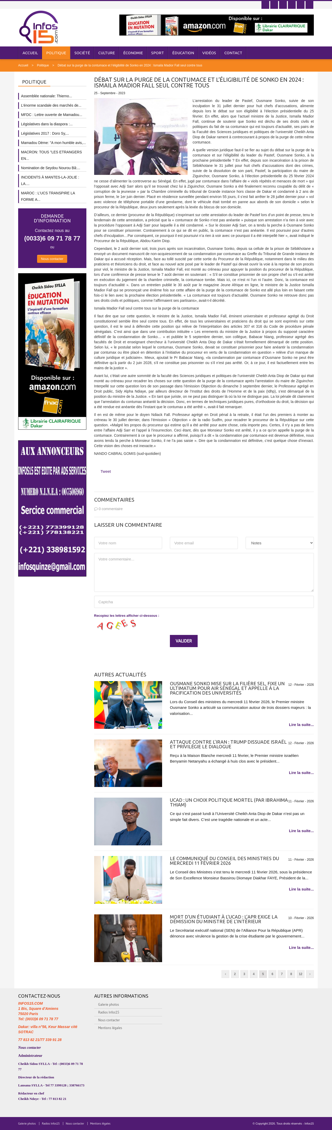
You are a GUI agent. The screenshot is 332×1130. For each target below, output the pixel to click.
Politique (56, 53)
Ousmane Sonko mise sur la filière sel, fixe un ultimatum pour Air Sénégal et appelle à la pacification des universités (227, 688)
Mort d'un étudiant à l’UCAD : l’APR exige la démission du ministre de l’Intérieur (224, 919)
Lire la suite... (301, 724)
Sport (157, 53)
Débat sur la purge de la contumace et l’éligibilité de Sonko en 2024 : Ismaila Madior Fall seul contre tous (130, 65)
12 (300, 974)
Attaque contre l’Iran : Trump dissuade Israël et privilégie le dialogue (228, 744)
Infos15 (309, 1123)
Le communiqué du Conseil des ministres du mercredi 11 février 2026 (224, 861)
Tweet (106, 471)
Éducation (183, 53)
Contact (233, 53)
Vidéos (209, 53)
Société (82, 53)
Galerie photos (108, 1004)
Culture (106, 53)
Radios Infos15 (108, 1012)
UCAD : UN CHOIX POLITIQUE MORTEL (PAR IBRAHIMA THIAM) (229, 802)
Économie (133, 53)
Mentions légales (110, 1028)
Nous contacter (52, 259)
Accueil (30, 53)
